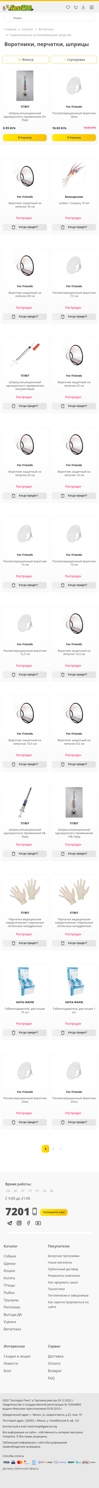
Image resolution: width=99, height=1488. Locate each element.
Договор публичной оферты (21, 1468)
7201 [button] (21, 1211)
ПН (8, 1191)
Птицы (9, 1285)
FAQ (51, 1378)
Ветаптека (46, 29)
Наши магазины (60, 1262)
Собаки (10, 1256)
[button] (9, 1223)
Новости (11, 1363)
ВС (52, 1191)
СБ (44, 1191)
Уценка (10, 1321)
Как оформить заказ (63, 1282)
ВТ (15, 1191)
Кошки (9, 1270)
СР (22, 1191)
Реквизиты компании (64, 1276)
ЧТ (30, 1191)
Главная (10, 29)
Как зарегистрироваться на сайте (68, 1304)
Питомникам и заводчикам (68, 1295)
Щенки (10, 1263)
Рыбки (9, 1292)
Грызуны (11, 1300)
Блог (7, 1370)
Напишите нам (54, 1212)
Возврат (55, 1370)
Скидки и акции (17, 1356)
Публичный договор (63, 1269)
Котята (9, 1278)
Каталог (27, 29)
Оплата (54, 1363)
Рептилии (12, 1307)
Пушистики (56, 1289)
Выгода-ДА (13, 1314)
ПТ (37, 1191)
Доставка (55, 1356)
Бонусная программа (63, 1256)
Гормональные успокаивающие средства (40, 35)
